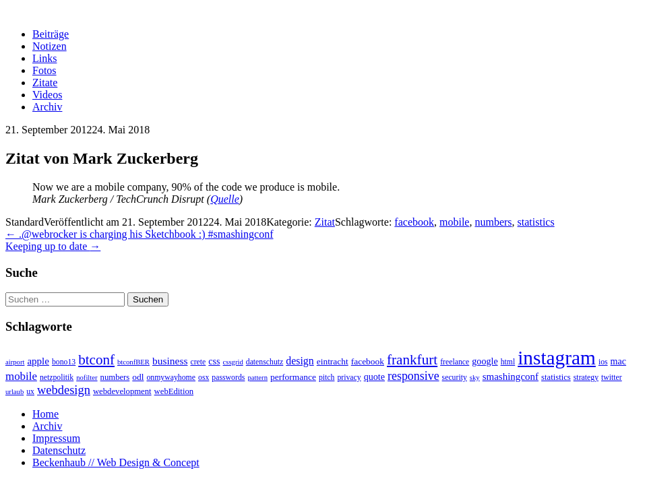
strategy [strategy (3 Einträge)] (586, 377)
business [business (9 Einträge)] (169, 360)
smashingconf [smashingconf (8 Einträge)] (510, 376)
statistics (536, 222)
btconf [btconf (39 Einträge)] (96, 360)
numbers (493, 222)
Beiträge (50, 34)
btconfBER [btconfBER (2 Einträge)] (133, 362)
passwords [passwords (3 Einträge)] (228, 377)
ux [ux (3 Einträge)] (30, 391)
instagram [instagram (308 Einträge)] (557, 357)
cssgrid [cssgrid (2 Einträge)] (233, 362)
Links (44, 58)
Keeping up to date (52, 246)
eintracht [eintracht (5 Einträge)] (332, 361)
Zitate (44, 82)
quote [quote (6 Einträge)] (374, 376)
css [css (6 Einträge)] (214, 361)
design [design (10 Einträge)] (299, 360)
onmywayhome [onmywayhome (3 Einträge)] (170, 377)
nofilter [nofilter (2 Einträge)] (86, 377)
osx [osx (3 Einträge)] (203, 377)
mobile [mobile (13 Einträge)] (21, 376)
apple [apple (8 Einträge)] (38, 361)
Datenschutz (59, 450)
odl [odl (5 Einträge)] (138, 377)
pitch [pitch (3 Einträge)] (327, 377)
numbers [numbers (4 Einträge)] (115, 377)
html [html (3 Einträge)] (508, 362)
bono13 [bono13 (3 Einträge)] (63, 362)
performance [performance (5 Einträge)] (293, 377)
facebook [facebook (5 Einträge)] (367, 361)
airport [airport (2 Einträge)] (14, 362)
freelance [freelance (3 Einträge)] (454, 362)
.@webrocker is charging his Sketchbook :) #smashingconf (139, 234)
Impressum (56, 438)
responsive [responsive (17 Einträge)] (413, 376)
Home (45, 414)
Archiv (47, 106)
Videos (47, 94)
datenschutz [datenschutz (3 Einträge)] (265, 362)
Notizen (49, 46)
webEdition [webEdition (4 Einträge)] (174, 391)
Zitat (325, 222)
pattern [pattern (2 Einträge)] (257, 377)
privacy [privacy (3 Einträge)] (349, 377)
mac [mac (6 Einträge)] (618, 361)
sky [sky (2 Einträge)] (475, 377)
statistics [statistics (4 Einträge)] (556, 377)
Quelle (224, 199)
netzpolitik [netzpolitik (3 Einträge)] (56, 377)
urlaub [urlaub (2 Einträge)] (14, 391)
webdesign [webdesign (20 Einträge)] (63, 390)
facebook (414, 222)
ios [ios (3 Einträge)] (603, 362)
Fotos (44, 70)
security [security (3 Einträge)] (454, 377)
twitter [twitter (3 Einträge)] (611, 377)
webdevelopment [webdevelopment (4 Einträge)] (122, 391)
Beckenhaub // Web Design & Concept (115, 462)
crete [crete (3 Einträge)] (198, 362)
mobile (454, 222)
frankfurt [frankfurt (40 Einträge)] (412, 360)
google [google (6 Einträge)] (484, 361)
